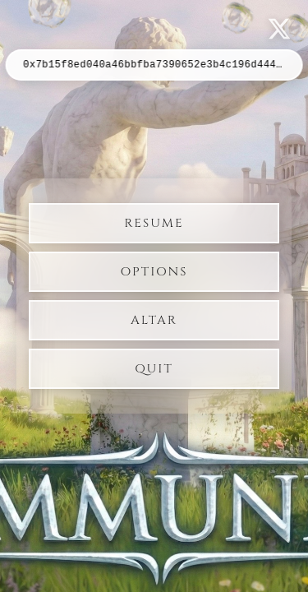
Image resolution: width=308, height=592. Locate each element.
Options (154, 271)
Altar (154, 320)
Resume (153, 223)
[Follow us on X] (279, 28)
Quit (154, 368)
